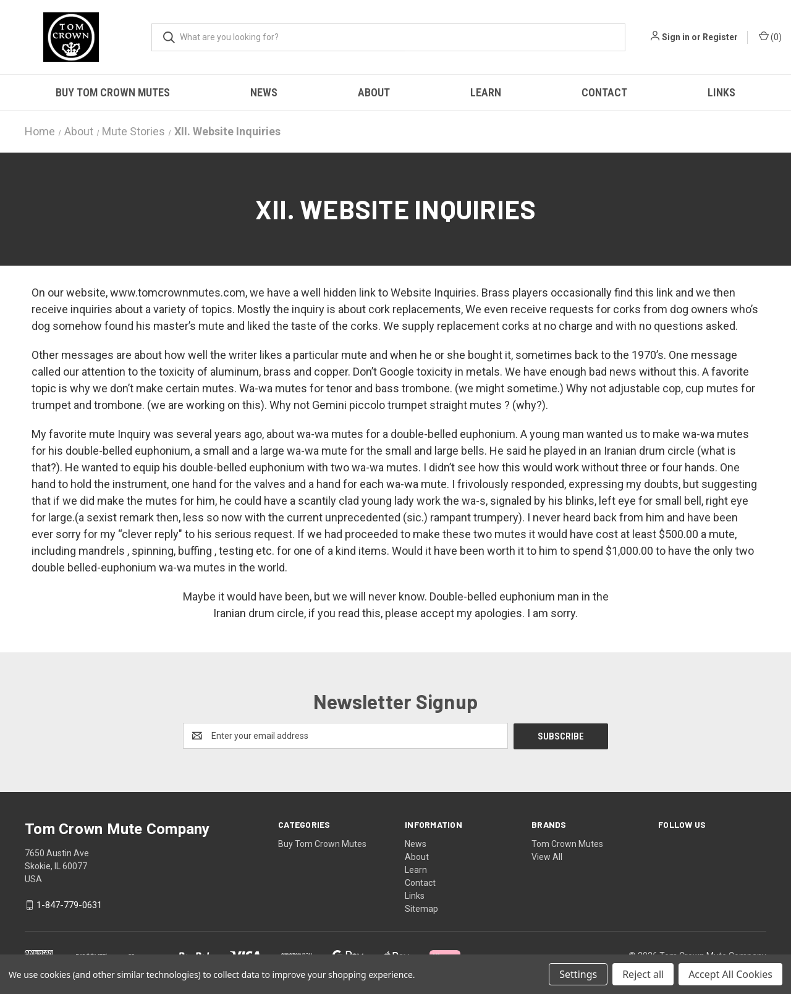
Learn (485, 92)
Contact (604, 92)
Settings (578, 974)
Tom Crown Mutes (567, 843)
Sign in (676, 37)
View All (546, 856)
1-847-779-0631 (69, 904)
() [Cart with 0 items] (770, 36)
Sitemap (421, 908)
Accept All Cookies (730, 974)
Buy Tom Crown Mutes (113, 92)
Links (721, 92)
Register (720, 37)
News (263, 92)
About (374, 92)
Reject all (643, 974)
